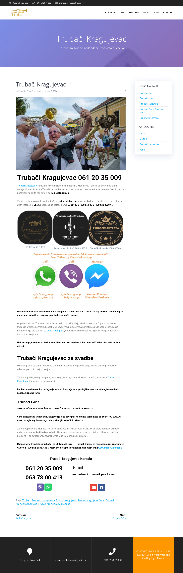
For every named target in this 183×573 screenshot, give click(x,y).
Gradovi (134, 12)
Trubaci (26, 500)
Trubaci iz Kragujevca (43, 500)
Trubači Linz (146, 98)
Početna (110, 12)
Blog (156, 12)
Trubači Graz (146, 93)
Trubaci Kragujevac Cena (91, 500)
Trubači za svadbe (35, 91)
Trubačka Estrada (149, 117)
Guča (142, 133)
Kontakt (168, 12)
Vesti (142, 149)
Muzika (143, 138)
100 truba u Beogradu (53, 330)
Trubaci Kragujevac (66, 500)
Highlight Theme (155, 558)
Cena (122, 12)
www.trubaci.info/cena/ (110, 447)
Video (146, 12)
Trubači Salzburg (149, 103)
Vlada (21, 91)
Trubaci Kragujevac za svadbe (54, 503)
